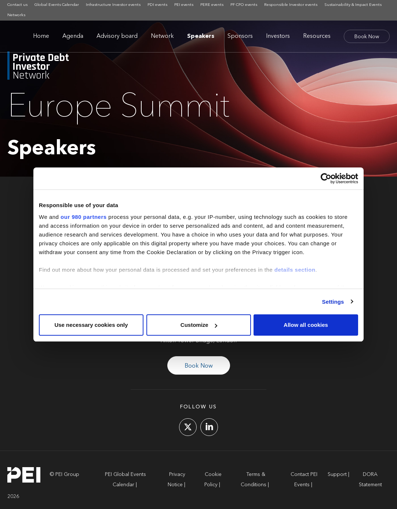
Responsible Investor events (290, 5)
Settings (333, 302)
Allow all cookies (306, 325)
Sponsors (240, 36)
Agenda (72, 36)
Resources (317, 36)
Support (337, 474)
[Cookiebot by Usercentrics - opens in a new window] (326, 178)
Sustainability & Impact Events (353, 5)
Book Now (366, 36)
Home (41, 36)
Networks (16, 15)
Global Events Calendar (56, 5)
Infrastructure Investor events (113, 5)
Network (162, 36)
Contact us (17, 5)
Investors (278, 36)
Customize (199, 325)
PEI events (183, 5)
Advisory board (117, 36)
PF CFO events (243, 5)
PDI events (157, 5)
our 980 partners (84, 217)
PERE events (211, 5)
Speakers (200, 36)
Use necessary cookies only (91, 325)
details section (295, 270)
